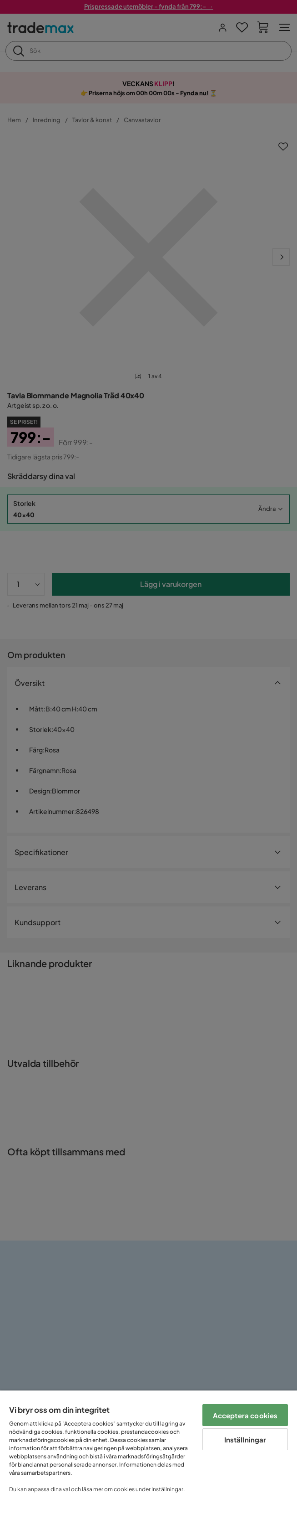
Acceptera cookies (245, 1415)
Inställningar (245, 1439)
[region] (148, 1452)
